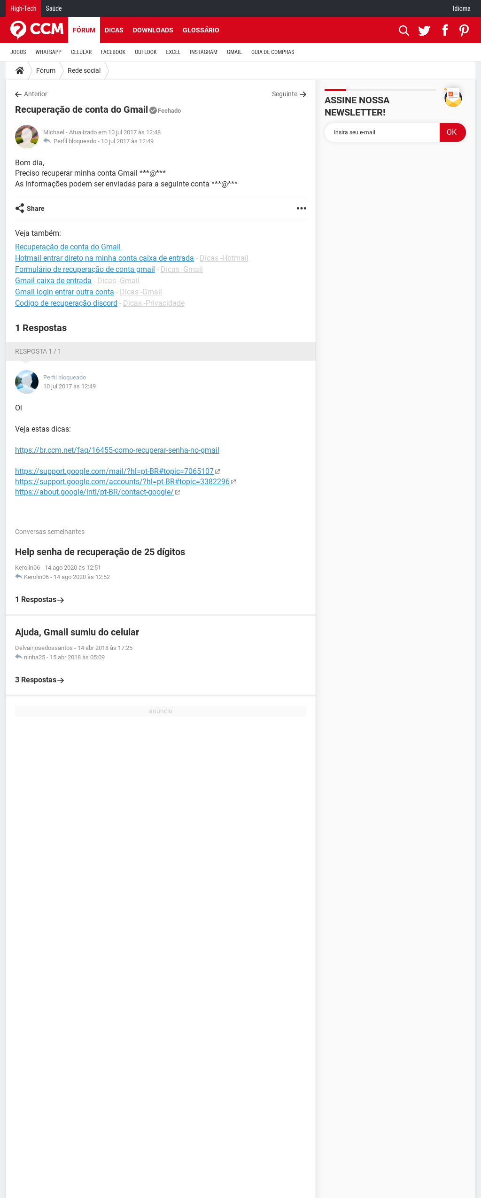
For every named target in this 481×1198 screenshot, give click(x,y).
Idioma (462, 8)
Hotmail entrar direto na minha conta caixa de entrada (104, 258)
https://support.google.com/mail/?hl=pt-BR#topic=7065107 (114, 471)
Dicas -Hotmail (224, 258)
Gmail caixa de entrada (53, 280)
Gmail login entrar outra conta (64, 291)
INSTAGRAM (203, 52)
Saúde (54, 8)
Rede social (84, 70)
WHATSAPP (49, 52)
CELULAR (81, 52)
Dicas (114, 30)
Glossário (201, 30)
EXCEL (173, 52)
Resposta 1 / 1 (38, 351)
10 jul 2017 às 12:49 (127, 141)
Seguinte (284, 94)
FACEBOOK (113, 52)
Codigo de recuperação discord (66, 303)
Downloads (153, 30)
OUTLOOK (146, 52)
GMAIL (234, 52)
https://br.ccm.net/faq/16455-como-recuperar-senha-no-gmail (117, 450)
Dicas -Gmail (182, 269)
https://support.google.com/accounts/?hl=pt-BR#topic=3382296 (122, 481)
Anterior (35, 94)
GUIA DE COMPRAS (272, 52)
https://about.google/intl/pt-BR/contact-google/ (94, 491)
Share (36, 208)
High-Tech (23, 8)
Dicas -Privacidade (154, 303)
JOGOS (18, 52)
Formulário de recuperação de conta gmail (85, 269)
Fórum (84, 30)
